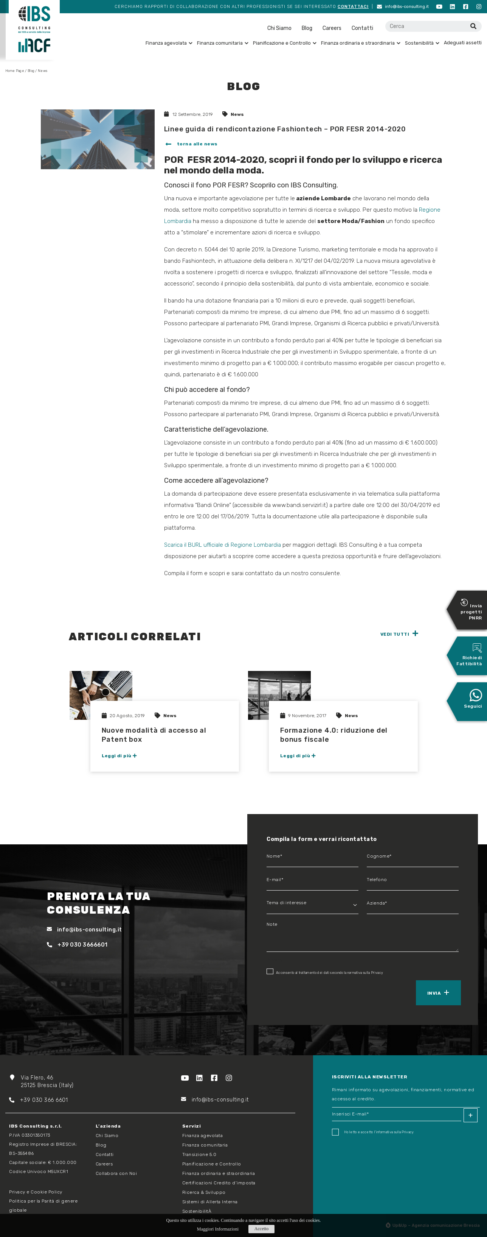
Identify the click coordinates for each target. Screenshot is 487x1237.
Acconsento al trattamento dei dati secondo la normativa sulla (325, 972)
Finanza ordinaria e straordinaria (360, 43)
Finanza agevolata (169, 43)
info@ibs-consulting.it (403, 6)
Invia (434, 993)
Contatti (362, 28)
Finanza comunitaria (222, 43)
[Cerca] (473, 26)
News (237, 114)
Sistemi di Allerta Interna (210, 1201)
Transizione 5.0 (199, 1154)
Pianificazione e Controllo (284, 43)
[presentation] (301, 992)
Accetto (261, 1228)
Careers (332, 28)
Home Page (14, 71)
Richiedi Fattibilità (469, 654)
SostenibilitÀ (197, 1211)
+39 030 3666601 (77, 945)
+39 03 (24, 1100)
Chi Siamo (279, 28)
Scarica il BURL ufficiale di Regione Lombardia (222, 544)
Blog (307, 28)
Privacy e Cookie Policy (35, 1192)
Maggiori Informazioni (218, 1229)
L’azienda (108, 1126)
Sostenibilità (422, 43)
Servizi (191, 1126)
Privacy (377, 973)
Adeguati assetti (463, 42)
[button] (191, 145)
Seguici (473, 698)
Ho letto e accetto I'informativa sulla (373, 1132)
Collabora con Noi (116, 1173)
